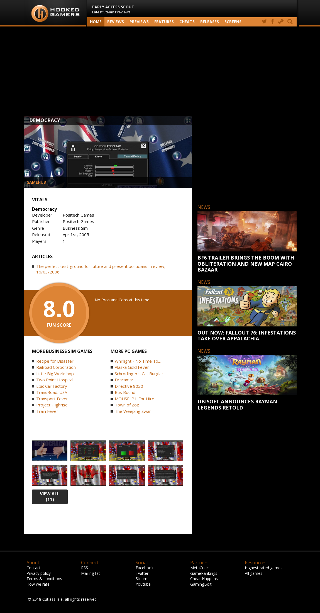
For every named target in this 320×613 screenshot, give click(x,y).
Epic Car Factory (51, 386)
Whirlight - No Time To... (138, 361)
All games (253, 573)
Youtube (143, 584)
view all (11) (50, 497)
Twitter (142, 573)
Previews (139, 21)
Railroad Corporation (56, 367)
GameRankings (203, 573)
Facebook (144, 567)
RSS (84, 567)
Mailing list (90, 573)
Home (96, 21)
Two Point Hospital (54, 379)
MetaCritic (199, 567)
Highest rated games (263, 567)
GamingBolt (201, 584)
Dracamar (124, 379)
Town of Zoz (127, 405)
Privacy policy (38, 573)
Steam (141, 578)
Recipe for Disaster (55, 361)
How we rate (38, 584)
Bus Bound (125, 392)
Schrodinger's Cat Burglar (139, 373)
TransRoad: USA (51, 392)
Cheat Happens (204, 578)
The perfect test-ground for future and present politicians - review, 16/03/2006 (100, 269)
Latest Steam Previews (113, 9)
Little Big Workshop (55, 373)
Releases (209, 21)
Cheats (187, 21)
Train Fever (47, 411)
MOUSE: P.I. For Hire (134, 398)
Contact (33, 567)
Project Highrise (52, 405)
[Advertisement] (160, 71)
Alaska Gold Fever (132, 367)
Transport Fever (52, 398)
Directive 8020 (129, 386)
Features (164, 21)
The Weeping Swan (133, 411)
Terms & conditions (44, 578)
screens (232, 21)
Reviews (115, 21)
